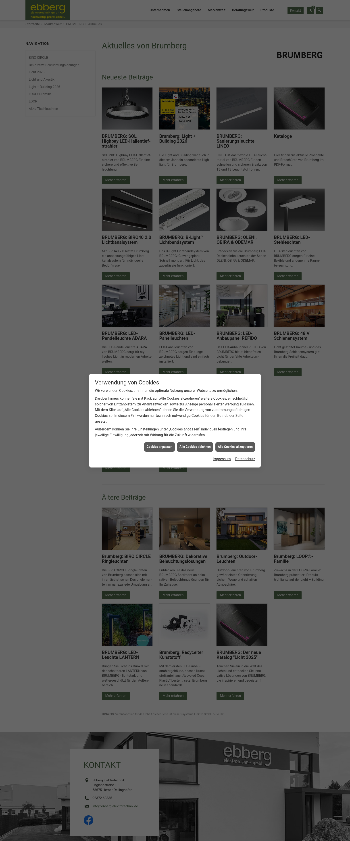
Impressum (222, 459)
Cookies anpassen (159, 447)
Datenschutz (245, 459)
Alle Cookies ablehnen (195, 447)
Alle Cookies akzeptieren (235, 447)
